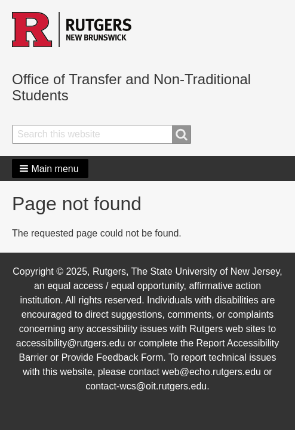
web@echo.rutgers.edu (211, 372)
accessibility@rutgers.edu (70, 343)
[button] (50, 168)
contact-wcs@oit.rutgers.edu (146, 386)
